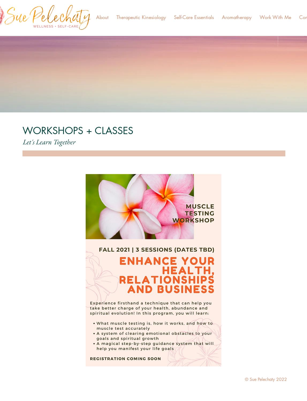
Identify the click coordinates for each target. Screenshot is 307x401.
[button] (102, 17)
